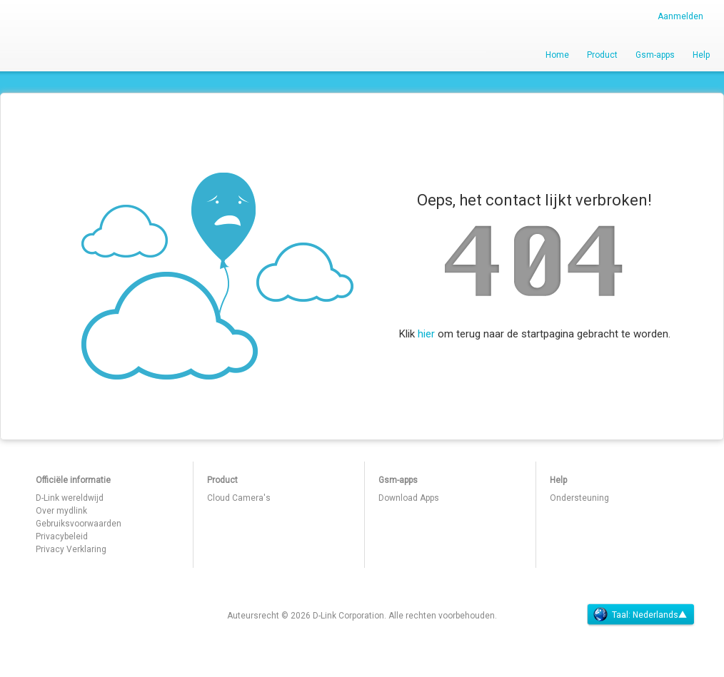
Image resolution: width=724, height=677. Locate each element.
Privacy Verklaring (71, 549)
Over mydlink (61, 511)
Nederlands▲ (660, 615)
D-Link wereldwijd (70, 498)
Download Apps (408, 498)
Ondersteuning (579, 498)
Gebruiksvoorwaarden (78, 524)
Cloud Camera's (239, 498)
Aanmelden (680, 16)
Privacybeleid (62, 536)
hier (426, 333)
